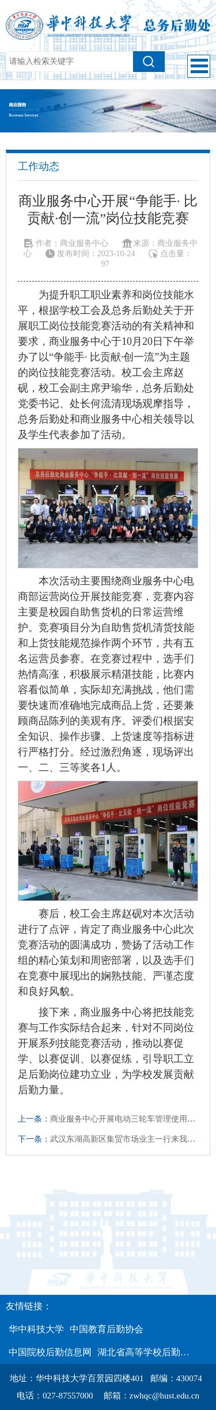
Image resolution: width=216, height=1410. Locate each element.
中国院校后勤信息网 (50, 1352)
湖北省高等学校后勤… (143, 1352)
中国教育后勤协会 (106, 1329)
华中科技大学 (36, 1329)
